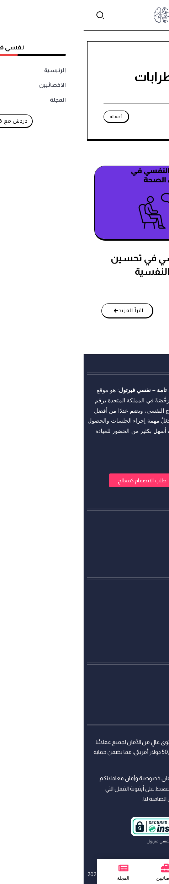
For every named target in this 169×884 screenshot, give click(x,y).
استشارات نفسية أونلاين (137, 390)
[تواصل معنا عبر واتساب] (150, 865)
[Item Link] (84, 202)
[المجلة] (40, 868)
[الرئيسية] (127, 868)
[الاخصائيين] (82, 868)
